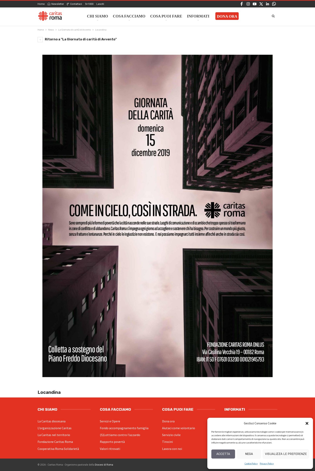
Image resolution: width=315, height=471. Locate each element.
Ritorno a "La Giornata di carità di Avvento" (77, 39)
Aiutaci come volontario (178, 428)
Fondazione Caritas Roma (55, 442)
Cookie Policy (251, 463)
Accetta (223, 454)
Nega (249, 454)
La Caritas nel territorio (54, 435)
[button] (307, 423)
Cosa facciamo (129, 16)
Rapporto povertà (112, 442)
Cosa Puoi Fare (166, 16)
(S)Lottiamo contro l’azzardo (120, 435)
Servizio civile (171, 435)
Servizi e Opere (110, 421)
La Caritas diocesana (51, 421)
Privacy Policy (267, 463)
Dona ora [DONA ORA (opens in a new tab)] (227, 16)
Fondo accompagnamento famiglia (124, 428)
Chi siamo (97, 16)
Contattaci (74, 3)
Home (41, 3)
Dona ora (168, 421)
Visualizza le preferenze (286, 454)
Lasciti (100, 3)
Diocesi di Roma (104, 464)
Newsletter (56, 3)
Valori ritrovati (110, 449)
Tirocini (167, 442)
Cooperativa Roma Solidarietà (58, 449)
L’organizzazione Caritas (55, 428)
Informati (198, 16)
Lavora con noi (172, 449)
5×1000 (89, 3)
